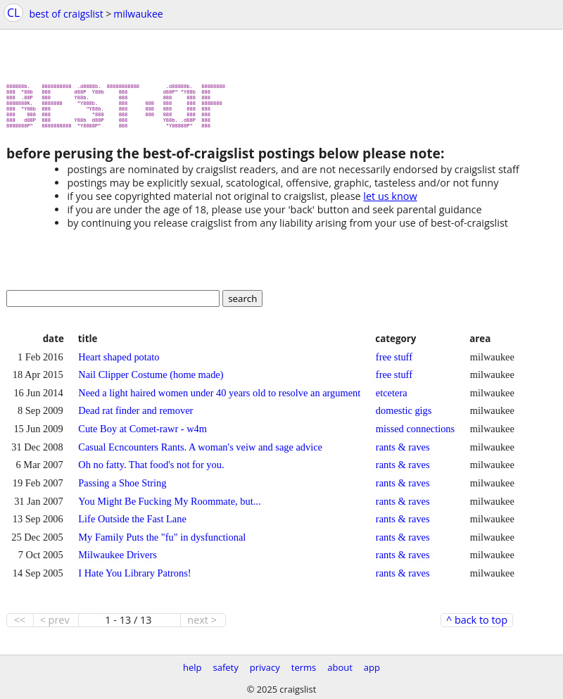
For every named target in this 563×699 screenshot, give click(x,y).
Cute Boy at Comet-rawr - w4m (142, 434)
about (340, 667)
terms (303, 667)
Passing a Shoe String (122, 488)
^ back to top (476, 625)
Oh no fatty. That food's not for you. (151, 470)
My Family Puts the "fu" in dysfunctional (162, 542)
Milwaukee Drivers (117, 560)
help (192, 667)
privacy (265, 667)
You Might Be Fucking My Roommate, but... (169, 506)
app (372, 667)
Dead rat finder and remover (135, 416)
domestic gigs (404, 416)
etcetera (391, 398)
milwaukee (138, 13)
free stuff (394, 362)
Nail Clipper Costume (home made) (150, 380)
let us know (390, 201)
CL (13, 12)
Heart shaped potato (118, 362)
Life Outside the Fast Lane (132, 524)
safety (226, 667)
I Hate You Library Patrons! (134, 578)
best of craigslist (66, 13)
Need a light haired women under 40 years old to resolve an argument (219, 398)
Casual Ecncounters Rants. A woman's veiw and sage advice (200, 452)
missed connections (415, 434)
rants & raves (403, 452)
